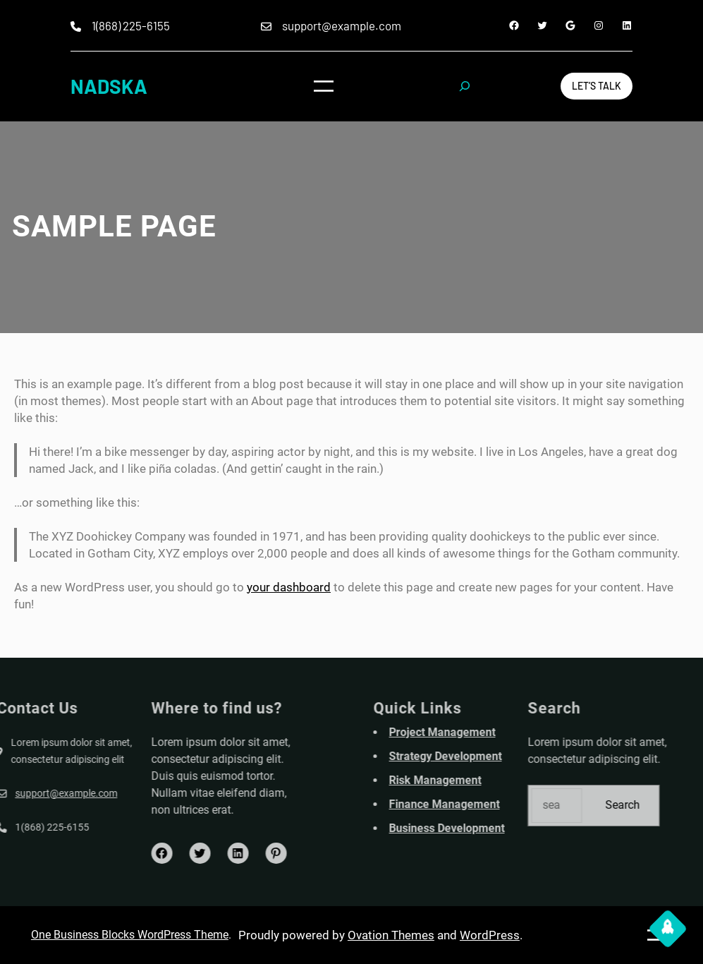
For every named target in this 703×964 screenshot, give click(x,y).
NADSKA (109, 86)
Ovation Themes (391, 935)
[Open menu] (323, 86)
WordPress (490, 935)
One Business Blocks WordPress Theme (129, 934)
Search (654, 805)
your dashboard (289, 587)
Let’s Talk (596, 86)
